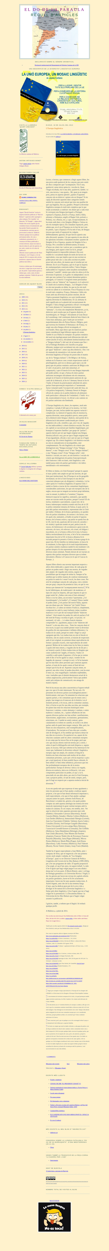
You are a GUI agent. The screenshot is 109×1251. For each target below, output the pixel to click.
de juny (26, 326)
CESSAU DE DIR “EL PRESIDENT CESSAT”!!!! (65, 1083)
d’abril (26, 320)
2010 (23, 300)
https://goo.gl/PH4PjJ (52, 968)
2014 (23, 345)
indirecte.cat (54, 1132)
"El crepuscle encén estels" (74, 926)
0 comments (51, 1056)
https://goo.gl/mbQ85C (52, 963)
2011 (23, 303)
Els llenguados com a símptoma (59, 1101)
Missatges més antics (83, 1064)
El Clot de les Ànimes (25, 436)
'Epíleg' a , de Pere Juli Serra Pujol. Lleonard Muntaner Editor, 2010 (68, 1106)
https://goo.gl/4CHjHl (52, 958)
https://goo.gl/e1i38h (51, 946)
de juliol (26, 329)
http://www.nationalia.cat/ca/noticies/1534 (57, 936)
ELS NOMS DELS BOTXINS (28, 481)
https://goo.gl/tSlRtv (51, 951)
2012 (23, 306)
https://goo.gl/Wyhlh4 (52, 953)
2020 (23, 363)
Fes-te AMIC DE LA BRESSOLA (29, 457)
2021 (23, 366)
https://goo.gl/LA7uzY (52, 956)
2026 (23, 381)
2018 (23, 357)
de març (26, 317)
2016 (23, 351)
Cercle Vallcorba (26, 466)
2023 (23, 372)
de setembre (27, 339)
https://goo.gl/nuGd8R (52, 973)
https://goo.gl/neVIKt (52, 971)
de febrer (26, 314)
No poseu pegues (55, 1097)
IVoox (52, 1147)
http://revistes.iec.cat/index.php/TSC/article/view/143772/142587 (64, 981)
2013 (23, 309)
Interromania (54, 1160)
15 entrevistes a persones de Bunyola (57, 1171)
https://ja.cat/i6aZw (51, 976)
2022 (23, 369)
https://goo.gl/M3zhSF (52, 941)
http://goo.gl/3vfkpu (51, 966)
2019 (23, 360)
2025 (23, 378)
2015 (23, 348)
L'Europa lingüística (54, 128)
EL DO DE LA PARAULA (54, 9)
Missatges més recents (52, 1064)
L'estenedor (22, 425)
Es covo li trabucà (55, 1120)
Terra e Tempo (23, 450)
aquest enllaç (69, 918)
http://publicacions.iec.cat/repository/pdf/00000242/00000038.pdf (64, 978)
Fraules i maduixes (56, 1080)
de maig (26, 323)
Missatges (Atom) (60, 1068)
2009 (23, 297)
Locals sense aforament (57, 1093)
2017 (23, 354)
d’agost (26, 336)
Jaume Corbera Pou (29, 197)
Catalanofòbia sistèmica (57, 1111)
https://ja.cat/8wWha (51, 938)
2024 (23, 375)
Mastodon (54, 1201)
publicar (58, 136)
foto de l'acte (80, 963)
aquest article (27, 163)
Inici (68, 1064)
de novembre (28, 342)
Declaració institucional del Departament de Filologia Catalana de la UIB (57, 65)
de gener (26, 311)
